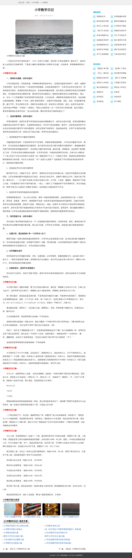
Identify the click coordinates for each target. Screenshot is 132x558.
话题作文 (100, 92)
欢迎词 (116, 92)
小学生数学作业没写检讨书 (56, 533)
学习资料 (35, 3)
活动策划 (100, 101)
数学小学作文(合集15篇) (13, 536)
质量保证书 (101, 16)
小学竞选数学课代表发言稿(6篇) (58, 543)
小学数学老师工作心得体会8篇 (16, 526)
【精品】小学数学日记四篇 (75, 549)
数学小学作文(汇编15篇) (55, 536)
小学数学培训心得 (52, 526)
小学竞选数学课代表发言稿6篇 (57, 540)
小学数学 (45, 3)
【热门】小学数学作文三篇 (19, 549)
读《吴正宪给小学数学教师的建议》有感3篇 (63, 529)
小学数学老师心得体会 (13, 529)
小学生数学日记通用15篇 (14, 540)
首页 (28, 3)
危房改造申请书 (120, 45)
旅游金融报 (63, 555)
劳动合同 (117, 97)
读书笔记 (100, 97)
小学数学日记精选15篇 (13, 543)
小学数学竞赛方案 (11, 533)
